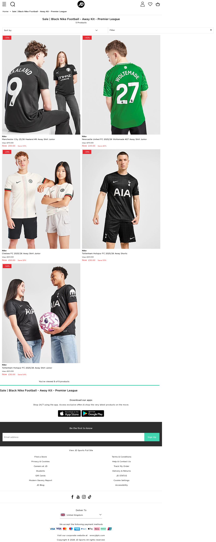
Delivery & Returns (121, 471)
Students (40, 471)
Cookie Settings (121, 480)
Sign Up (152, 437)
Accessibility (121, 485)
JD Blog (40, 485)
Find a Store (40, 457)
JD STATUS (121, 475)
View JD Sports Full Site (81, 450)
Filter (161, 30)
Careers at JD (40, 466)
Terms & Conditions (121, 457)
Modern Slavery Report (40, 480)
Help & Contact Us (121, 461)
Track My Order (121, 466)
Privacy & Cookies (40, 461)
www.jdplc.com (97, 535)
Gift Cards (40, 475)
